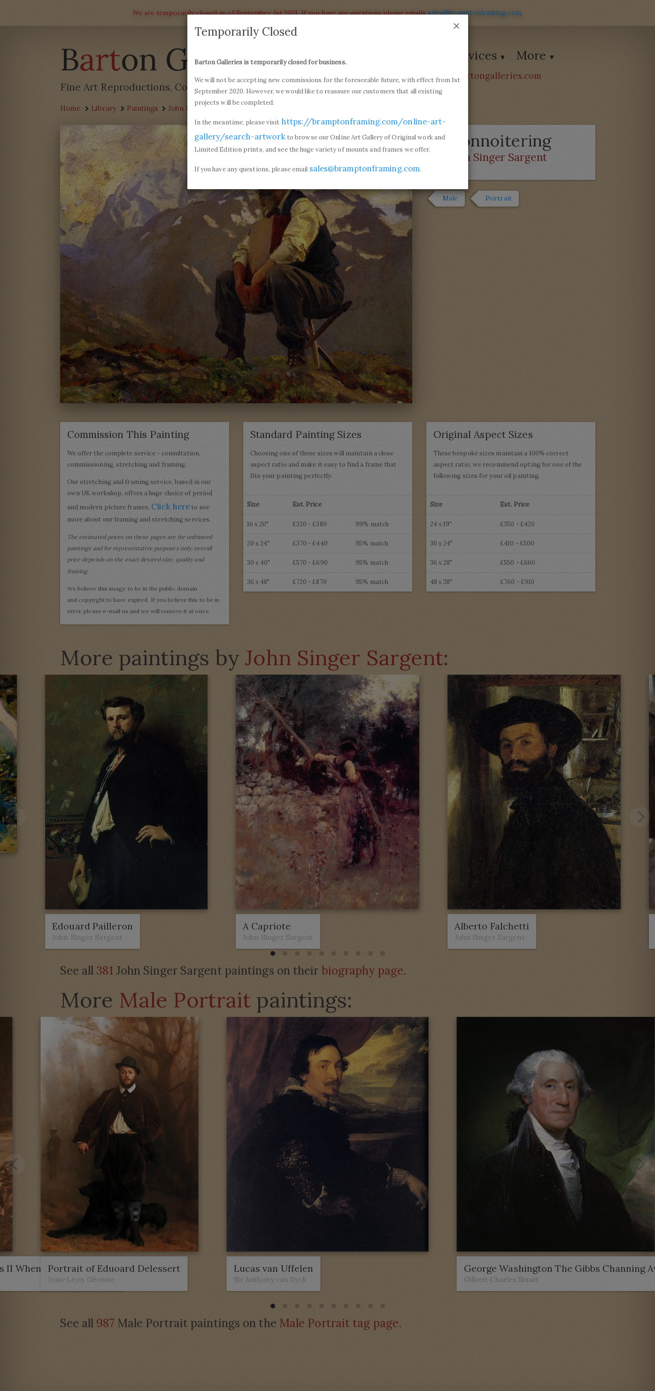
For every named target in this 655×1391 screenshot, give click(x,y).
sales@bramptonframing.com (365, 167)
